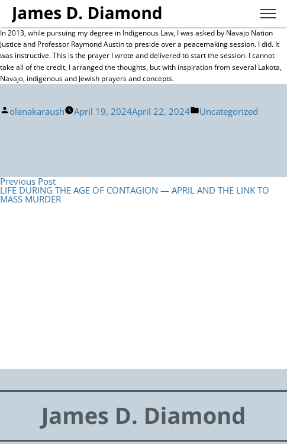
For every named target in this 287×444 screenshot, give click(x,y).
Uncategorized (228, 111)
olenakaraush (37, 111)
